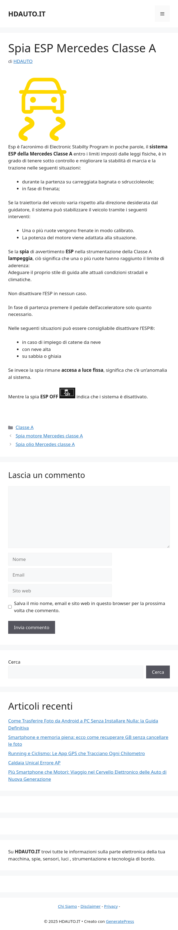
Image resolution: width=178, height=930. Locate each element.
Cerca (14, 662)
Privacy (111, 906)
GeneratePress (120, 921)
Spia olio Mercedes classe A (45, 444)
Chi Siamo (67, 906)
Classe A (25, 427)
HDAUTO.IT (27, 13)
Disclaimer (90, 906)
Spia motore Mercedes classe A (49, 436)
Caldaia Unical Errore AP (34, 762)
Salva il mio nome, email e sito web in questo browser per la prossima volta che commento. (89, 607)
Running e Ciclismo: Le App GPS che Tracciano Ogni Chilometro (76, 753)
